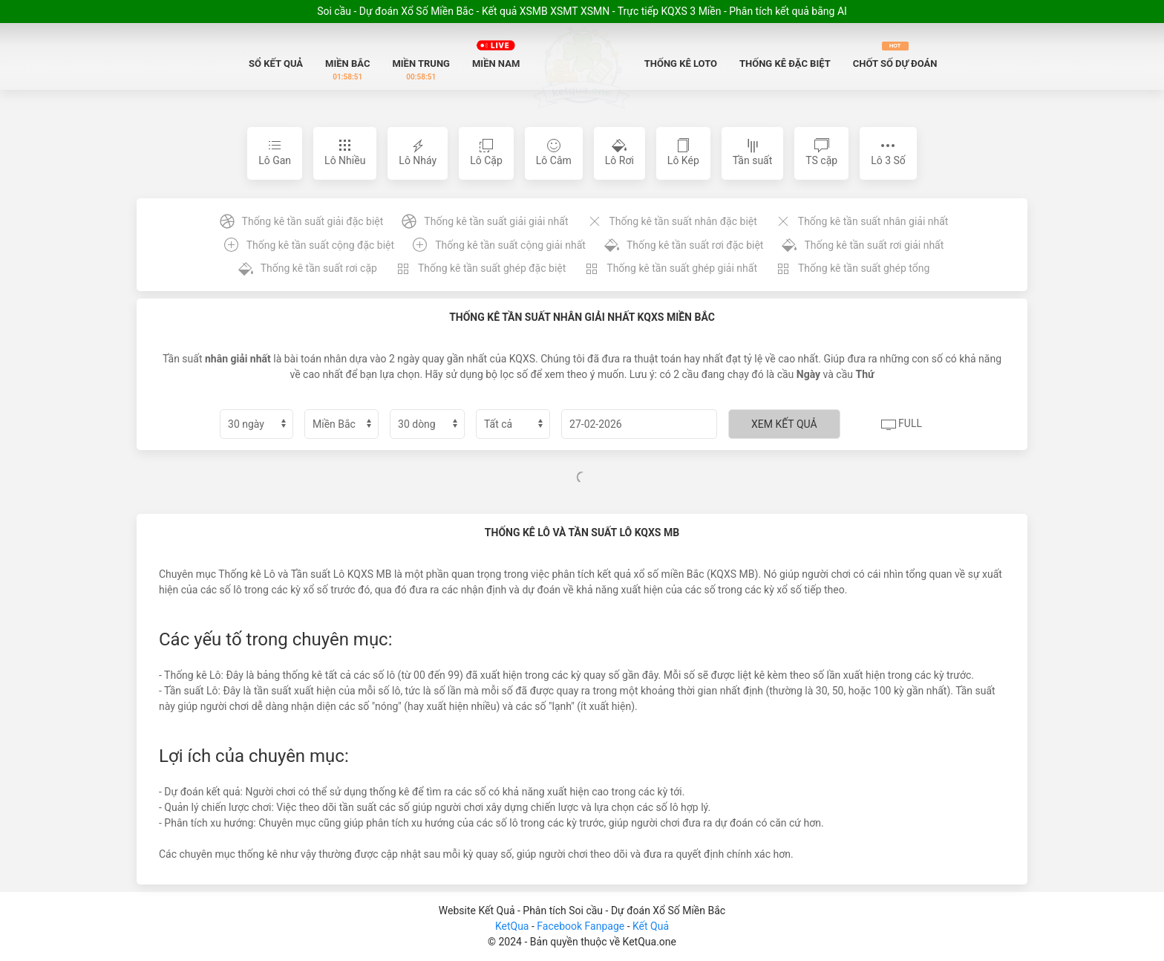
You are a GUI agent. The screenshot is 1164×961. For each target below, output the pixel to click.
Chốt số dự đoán (895, 55)
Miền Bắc (347, 70)
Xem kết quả (784, 424)
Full (901, 424)
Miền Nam (496, 51)
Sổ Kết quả (276, 63)
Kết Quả (650, 926)
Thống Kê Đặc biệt (785, 63)
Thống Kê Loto (680, 63)
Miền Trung (421, 70)
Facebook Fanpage (582, 926)
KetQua (512, 926)
